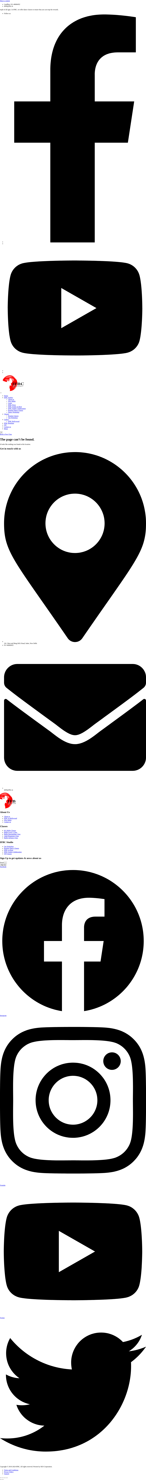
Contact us (7, 427)
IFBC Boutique (9, 423)
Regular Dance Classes (15, 410)
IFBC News (12, 405)
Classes (6, 414)
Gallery (6, 419)
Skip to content (5, 1)
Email (2, 862)
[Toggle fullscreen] (3, 1477)
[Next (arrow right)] (3, 1479)
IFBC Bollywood (13, 421)
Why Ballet (12, 401)
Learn (10, 403)
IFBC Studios (8, 397)
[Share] (5, 1477)
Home (6, 396)
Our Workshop (13, 418)
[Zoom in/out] (1, 1477)
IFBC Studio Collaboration (17, 408)
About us (11, 399)
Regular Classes (13, 416)
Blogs (6, 429)
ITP (5, 425)
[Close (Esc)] (7, 1477)
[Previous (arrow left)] (1, 1479)
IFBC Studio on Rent (15, 407)
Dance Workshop (13, 412)
